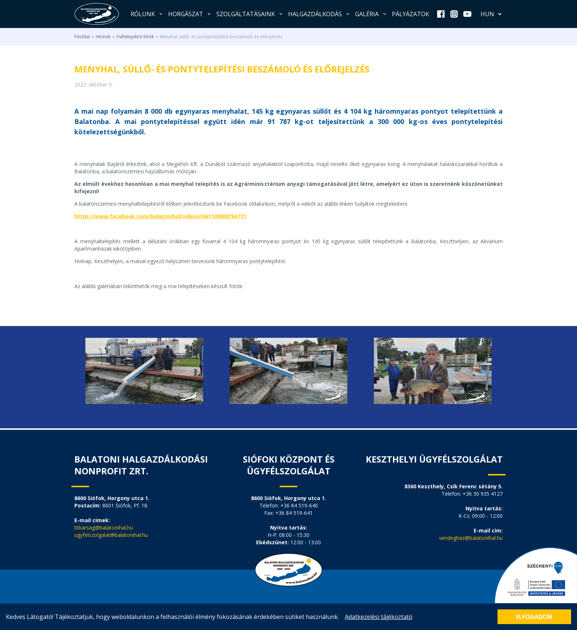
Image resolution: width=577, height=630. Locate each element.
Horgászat (190, 14)
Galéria (371, 14)
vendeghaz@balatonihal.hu (471, 537)
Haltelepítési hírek (135, 37)
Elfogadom (534, 617)
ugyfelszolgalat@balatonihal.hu (111, 534)
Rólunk (147, 14)
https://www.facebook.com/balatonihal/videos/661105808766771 (160, 216)
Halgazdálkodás (319, 14)
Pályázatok (410, 14)
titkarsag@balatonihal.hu (103, 527)
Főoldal (82, 37)
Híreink (103, 37)
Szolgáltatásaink (250, 14)
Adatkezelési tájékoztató (379, 617)
